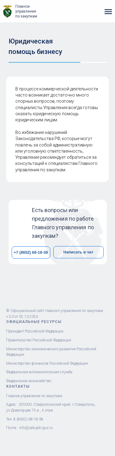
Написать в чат (78, 252)
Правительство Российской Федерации (38, 340)
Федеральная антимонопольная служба (39, 372)
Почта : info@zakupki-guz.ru (29, 428)
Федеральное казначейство (28, 381)
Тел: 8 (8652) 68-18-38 (24, 419)
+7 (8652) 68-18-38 (31, 252)
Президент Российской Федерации (34, 331)
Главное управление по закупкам (26, 11)
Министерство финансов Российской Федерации (47, 363)
